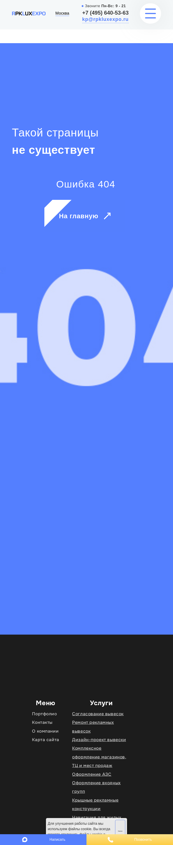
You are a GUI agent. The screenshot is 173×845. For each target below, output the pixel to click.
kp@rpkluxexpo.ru (105, 19)
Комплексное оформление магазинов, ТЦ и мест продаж (99, 756)
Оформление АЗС (91, 774)
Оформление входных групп (96, 787)
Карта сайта (45, 739)
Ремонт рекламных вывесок (93, 727)
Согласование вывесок (98, 714)
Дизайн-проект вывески (99, 739)
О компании (45, 731)
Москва (62, 13)
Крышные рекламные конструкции (95, 804)
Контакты (42, 722)
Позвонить (130, 840)
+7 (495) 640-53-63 (105, 13)
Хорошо (120, 831)
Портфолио (44, 714)
